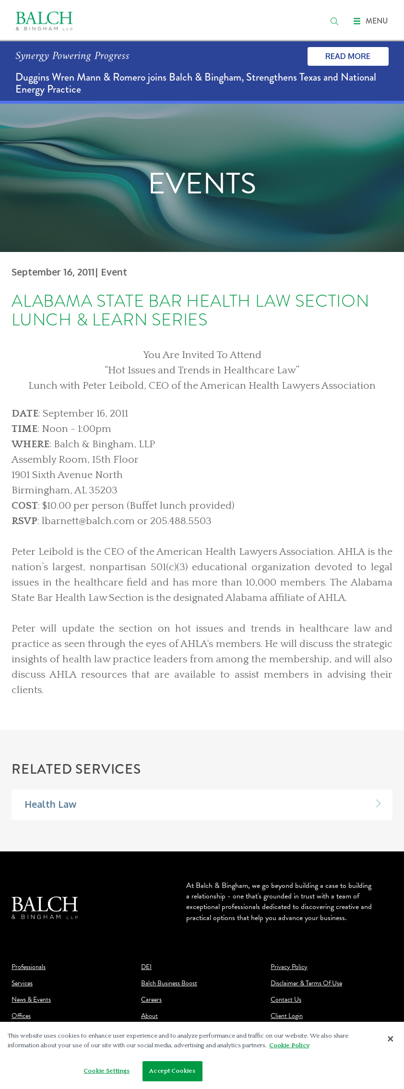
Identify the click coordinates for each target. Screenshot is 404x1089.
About (149, 1016)
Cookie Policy (289, 1047)
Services (22, 983)
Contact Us (286, 1000)
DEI (146, 967)
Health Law (50, 804)
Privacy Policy (289, 967)
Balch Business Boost (169, 983)
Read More (347, 56)
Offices (21, 1016)
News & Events (31, 1000)
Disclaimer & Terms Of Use (306, 983)
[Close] (390, 1041)
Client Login (287, 1016)
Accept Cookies (172, 1073)
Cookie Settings (106, 1073)
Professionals (29, 967)
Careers (151, 1000)
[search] (334, 21)
